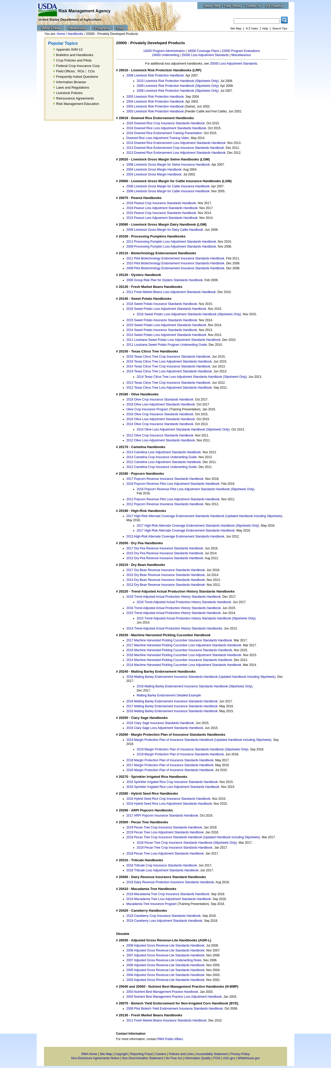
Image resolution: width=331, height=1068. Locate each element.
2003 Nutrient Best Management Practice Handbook (162, 992)
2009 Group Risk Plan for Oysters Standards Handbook (164, 280)
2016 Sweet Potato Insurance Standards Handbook (161, 304)
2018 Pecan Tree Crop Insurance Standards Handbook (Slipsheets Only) (187, 842)
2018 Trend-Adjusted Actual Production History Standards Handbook (173, 596)
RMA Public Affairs (170, 1039)
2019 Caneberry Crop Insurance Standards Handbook (163, 916)
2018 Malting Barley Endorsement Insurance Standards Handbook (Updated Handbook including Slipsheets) (201, 677)
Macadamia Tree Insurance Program (151, 904)
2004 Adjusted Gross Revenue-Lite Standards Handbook (165, 975)
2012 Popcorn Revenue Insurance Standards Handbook (165, 504)
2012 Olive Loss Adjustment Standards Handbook (160, 440)
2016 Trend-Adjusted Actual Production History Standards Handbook (173, 608)
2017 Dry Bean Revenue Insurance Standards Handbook (165, 570)
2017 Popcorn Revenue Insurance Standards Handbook (165, 479)
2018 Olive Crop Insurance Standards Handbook (159, 399)
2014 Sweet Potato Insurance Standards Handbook (161, 330)
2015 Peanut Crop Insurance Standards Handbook (161, 213)
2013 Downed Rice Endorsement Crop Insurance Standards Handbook (175, 148)
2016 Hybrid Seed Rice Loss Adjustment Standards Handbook (169, 803)
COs (91, 71)
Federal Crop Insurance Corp (78, 66)
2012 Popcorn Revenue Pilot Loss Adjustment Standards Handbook (173, 499)
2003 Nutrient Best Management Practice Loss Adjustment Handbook (174, 996)
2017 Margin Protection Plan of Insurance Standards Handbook (170, 765)
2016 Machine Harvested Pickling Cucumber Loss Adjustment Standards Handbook (183, 655)
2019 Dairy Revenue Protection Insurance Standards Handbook (170, 882)
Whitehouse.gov (249, 1058)
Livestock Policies (69, 93)
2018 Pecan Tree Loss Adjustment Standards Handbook (165, 853)
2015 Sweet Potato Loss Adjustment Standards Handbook (166, 325)
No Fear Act (174, 1058)
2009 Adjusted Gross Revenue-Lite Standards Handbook (165, 945)
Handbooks (76, 34)
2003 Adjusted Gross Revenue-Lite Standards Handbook (165, 980)
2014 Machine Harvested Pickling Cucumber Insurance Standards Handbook (179, 660)
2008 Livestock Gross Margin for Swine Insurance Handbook (168, 164)
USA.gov (229, 1058)
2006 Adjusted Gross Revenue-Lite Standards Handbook (165, 965)
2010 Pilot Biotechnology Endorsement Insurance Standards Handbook (175, 263)
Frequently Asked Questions (77, 77)
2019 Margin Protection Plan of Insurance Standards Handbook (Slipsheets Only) (193, 749)
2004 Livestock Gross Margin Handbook (154, 169)
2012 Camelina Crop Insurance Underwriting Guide (161, 467)
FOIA (216, 1058)
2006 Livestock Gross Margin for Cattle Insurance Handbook (168, 191)
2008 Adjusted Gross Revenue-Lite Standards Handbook (165, 950)
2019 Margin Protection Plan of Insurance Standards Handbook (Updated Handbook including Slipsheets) (199, 740)
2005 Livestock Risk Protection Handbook (155, 96)
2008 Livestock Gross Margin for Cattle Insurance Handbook (168, 186)
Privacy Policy (240, 1054)
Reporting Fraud (141, 1054)
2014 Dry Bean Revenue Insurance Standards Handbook (165, 580)
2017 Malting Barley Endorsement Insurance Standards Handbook (172, 706)
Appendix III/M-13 (69, 49)
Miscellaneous (241, 55)
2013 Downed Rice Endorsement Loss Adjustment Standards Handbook (176, 153)
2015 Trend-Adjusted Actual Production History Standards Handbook (173, 613)
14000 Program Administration (164, 51)
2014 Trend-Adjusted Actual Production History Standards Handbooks (174, 628)
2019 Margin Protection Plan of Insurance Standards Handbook (180, 754)
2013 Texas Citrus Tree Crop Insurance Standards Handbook (168, 383)
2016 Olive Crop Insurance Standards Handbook (159, 414)
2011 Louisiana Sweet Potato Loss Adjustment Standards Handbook (173, 340)
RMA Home (89, 1054)
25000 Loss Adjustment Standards (205, 55)
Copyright (121, 1054)
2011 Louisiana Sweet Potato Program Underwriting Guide (166, 345)
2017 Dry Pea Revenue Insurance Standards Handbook (164, 548)
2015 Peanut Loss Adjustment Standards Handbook (162, 218)
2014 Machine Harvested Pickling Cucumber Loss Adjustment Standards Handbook (183, 665)
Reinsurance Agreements (75, 98)
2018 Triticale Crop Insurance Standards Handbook (161, 865)
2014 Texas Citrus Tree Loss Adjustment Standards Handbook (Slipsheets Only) (192, 377)
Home (61, 34)
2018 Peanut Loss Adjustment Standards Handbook (162, 208)
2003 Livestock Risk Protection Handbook (155, 106)
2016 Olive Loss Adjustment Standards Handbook (160, 419)
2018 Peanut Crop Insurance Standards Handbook (161, 203)
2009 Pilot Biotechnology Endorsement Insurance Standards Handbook (175, 268)
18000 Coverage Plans (203, 51)
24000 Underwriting (165, 55)
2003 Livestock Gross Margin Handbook (154, 174)
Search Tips (279, 28)
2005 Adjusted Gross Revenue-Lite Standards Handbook (165, 970)
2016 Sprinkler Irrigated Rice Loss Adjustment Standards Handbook (173, 787)
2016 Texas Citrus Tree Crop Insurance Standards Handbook (168, 356)
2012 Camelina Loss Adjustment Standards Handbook (163, 462)
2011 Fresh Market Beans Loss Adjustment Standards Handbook (171, 292)
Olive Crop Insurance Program (147, 409)
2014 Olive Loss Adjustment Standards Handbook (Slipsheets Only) (183, 429)
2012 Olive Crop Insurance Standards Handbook (159, 435)
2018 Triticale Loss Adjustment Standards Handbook (162, 870)
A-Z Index (252, 28)
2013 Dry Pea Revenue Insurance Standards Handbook (164, 558)
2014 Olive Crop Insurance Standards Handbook (159, 424)
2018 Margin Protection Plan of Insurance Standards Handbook (170, 760)
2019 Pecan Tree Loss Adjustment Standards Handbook (165, 832)
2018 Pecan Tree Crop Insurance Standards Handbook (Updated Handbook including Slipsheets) (193, 837)
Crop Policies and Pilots (74, 60)
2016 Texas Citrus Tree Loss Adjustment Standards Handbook (169, 361)
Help (265, 28)
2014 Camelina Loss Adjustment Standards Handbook (163, 452)
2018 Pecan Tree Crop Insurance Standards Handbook (175, 847)
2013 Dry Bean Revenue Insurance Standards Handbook (165, 585)
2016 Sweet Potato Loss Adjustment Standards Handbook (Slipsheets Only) (189, 314)
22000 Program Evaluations (241, 51)
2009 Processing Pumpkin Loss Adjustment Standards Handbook (171, 246)
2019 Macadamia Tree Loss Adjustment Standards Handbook (168, 899)
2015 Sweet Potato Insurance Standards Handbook (161, 320)
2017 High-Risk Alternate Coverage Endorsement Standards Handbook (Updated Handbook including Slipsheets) (204, 516)
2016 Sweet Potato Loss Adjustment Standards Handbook (166, 309)
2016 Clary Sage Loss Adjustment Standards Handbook (164, 728)
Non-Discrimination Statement (142, 1058)
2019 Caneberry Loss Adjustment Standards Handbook (164, 921)
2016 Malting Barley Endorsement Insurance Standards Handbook (172, 711)
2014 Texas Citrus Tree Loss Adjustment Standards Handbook (169, 371)
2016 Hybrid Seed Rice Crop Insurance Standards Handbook (168, 799)
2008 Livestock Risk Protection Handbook (155, 75)
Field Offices (65, 71)
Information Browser (71, 82)
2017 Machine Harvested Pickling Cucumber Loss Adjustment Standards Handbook (183, 645)
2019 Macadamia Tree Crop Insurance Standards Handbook (167, 894)
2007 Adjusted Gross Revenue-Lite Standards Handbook (165, 955)
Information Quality (198, 1058)
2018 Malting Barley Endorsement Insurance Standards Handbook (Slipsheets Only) (195, 686)
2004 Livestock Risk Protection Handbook (155, 101)
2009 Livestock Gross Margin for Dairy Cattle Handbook (164, 230)
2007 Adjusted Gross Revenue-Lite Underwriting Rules (164, 960)
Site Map (235, 28)
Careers (160, 1054)
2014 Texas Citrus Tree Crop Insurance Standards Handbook (168, 366)
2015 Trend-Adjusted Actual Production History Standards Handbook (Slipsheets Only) (196, 618)
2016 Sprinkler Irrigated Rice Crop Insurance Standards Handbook (172, 782)
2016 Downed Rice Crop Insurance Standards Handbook (165, 123)
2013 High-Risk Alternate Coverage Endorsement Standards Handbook (175, 536)
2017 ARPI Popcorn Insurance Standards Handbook (162, 815)
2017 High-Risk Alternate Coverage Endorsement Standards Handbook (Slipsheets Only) (198, 525)
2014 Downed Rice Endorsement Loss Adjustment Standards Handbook (176, 143)
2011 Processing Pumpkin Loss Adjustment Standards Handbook (171, 241)
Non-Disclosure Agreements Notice (95, 1058)
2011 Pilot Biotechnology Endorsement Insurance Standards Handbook (175, 258)
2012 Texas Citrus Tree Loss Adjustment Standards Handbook (169, 387)
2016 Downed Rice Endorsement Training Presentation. (164, 133)
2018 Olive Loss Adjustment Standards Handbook (160, 404)
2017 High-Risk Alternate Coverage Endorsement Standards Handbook (186, 530)
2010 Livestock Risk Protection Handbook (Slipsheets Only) (178, 81)
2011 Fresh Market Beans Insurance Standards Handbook (166, 1020)
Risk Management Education (77, 104)
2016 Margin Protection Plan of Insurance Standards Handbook (170, 770)
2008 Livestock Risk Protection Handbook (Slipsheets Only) (178, 91)
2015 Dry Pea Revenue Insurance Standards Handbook (164, 553)
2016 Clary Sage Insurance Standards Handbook (160, 723)
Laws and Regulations (72, 87)
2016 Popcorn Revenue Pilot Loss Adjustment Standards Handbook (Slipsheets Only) (195, 489)
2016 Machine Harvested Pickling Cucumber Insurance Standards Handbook (179, 650)
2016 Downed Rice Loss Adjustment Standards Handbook (166, 128)
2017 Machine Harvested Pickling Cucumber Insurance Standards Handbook (179, 640)
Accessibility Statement (212, 1054)
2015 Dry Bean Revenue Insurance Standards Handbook (165, 575)
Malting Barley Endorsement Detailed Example (169, 695)
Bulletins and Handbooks (74, 55)
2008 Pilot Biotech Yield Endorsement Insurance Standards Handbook (174, 1008)
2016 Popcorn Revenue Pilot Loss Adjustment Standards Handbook (173, 484)
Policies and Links (181, 1054)
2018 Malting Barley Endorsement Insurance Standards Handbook (172, 701)
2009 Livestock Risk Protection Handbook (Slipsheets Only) (178, 86)
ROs (81, 71)
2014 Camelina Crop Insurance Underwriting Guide (161, 457)
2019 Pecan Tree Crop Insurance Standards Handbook (164, 827)
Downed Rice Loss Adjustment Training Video (157, 138)
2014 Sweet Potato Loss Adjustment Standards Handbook (166, 335)
